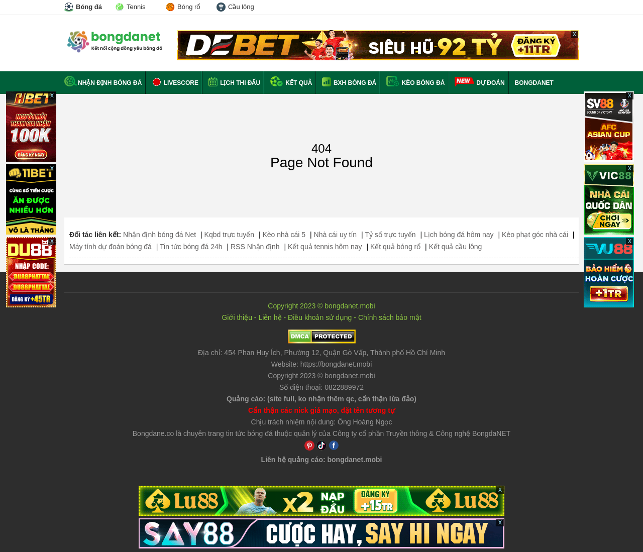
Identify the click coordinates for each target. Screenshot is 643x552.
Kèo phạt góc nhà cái (535, 235)
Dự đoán (490, 82)
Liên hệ (269, 317)
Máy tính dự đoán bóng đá (110, 247)
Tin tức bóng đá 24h (191, 247)
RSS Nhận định (255, 247)
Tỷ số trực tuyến (390, 235)
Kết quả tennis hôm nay (325, 247)
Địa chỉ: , (321, 353)
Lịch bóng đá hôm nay (459, 235)
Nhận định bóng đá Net (159, 235)
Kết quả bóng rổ (395, 247)
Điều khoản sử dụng (320, 317)
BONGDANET (534, 82)
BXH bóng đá (349, 82)
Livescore (175, 82)
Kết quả (291, 82)
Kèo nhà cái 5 (283, 235)
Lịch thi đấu (234, 82)
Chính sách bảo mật (389, 317)
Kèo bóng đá (415, 82)
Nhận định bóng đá (103, 82)
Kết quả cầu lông (455, 247)
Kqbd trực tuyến (229, 235)
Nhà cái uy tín (335, 235)
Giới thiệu (237, 317)
